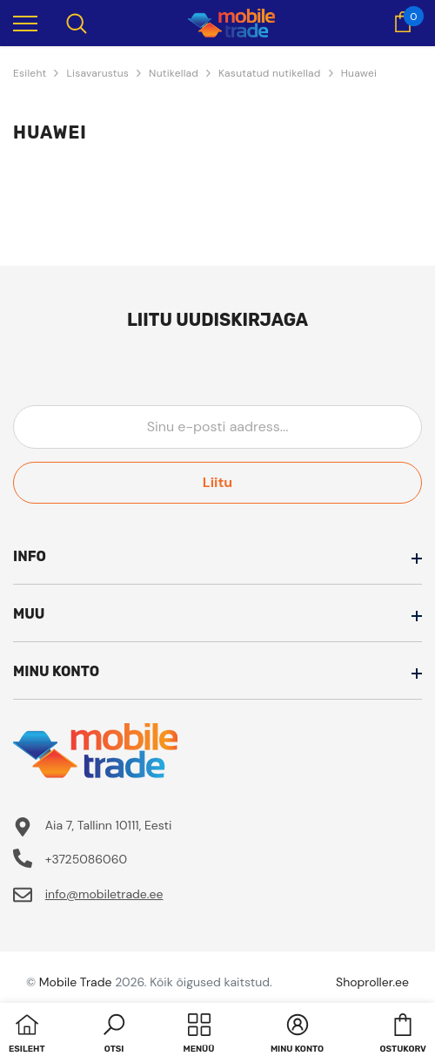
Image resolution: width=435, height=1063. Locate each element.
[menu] (25, 22)
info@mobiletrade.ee (104, 894)
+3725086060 (86, 859)
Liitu (217, 482)
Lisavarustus (97, 73)
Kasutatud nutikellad (269, 73)
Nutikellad (173, 73)
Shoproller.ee (372, 982)
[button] (114, 1035)
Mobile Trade (75, 982)
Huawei (359, 73)
